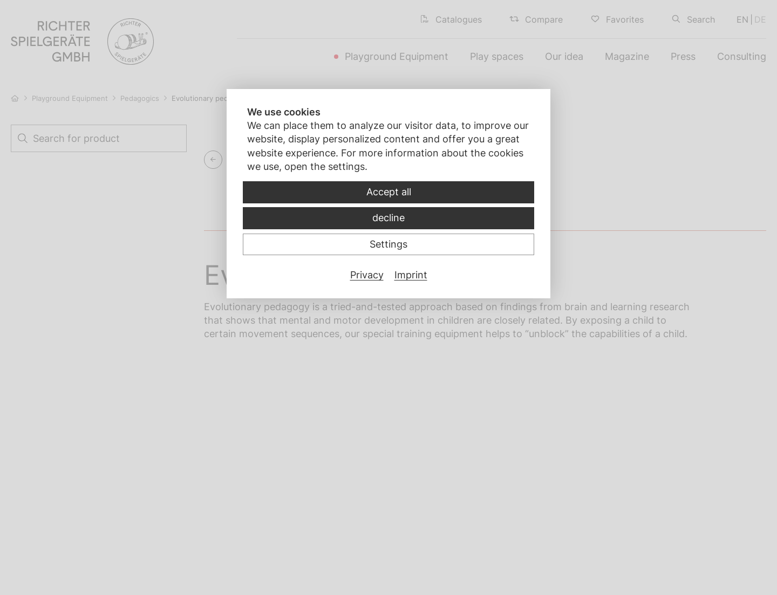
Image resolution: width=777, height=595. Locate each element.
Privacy (367, 275)
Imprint (410, 275)
